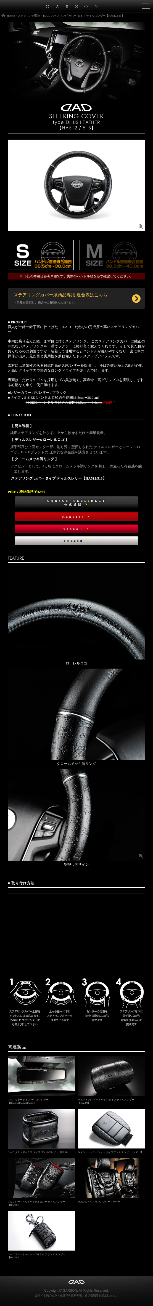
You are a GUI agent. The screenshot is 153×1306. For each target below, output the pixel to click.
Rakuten (76, 516)
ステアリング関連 (29, 15)
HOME (11, 15)
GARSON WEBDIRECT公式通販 (76, 502)
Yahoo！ (76, 528)
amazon (76, 540)
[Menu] (146, 6)
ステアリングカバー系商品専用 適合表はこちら (60, 298)
